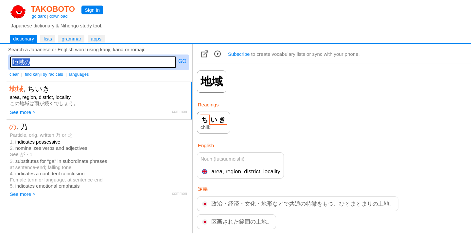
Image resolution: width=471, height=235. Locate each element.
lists (48, 38)
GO (182, 61)
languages (79, 74)
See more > (22, 112)
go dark (39, 16)
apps (96, 38)
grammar (71, 38)
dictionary (23, 38)
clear (14, 74)
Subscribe (239, 54)
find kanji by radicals (44, 74)
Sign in (92, 10)
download (58, 16)
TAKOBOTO (53, 9)
